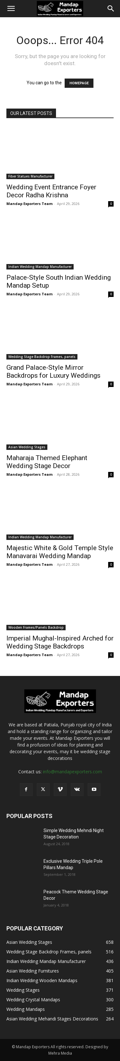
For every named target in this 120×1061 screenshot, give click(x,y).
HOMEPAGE (79, 83)
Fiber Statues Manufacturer (30, 176)
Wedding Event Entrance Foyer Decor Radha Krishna (51, 191)
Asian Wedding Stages (26, 447)
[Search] (111, 8)
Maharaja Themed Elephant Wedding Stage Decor (46, 462)
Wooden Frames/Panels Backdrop (36, 627)
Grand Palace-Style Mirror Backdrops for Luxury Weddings (53, 371)
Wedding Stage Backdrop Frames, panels (42, 356)
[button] (11, 8)
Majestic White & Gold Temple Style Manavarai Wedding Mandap (59, 552)
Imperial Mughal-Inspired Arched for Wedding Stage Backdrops (60, 642)
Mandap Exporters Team (29, 203)
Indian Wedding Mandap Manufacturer (40, 266)
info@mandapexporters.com (72, 772)
